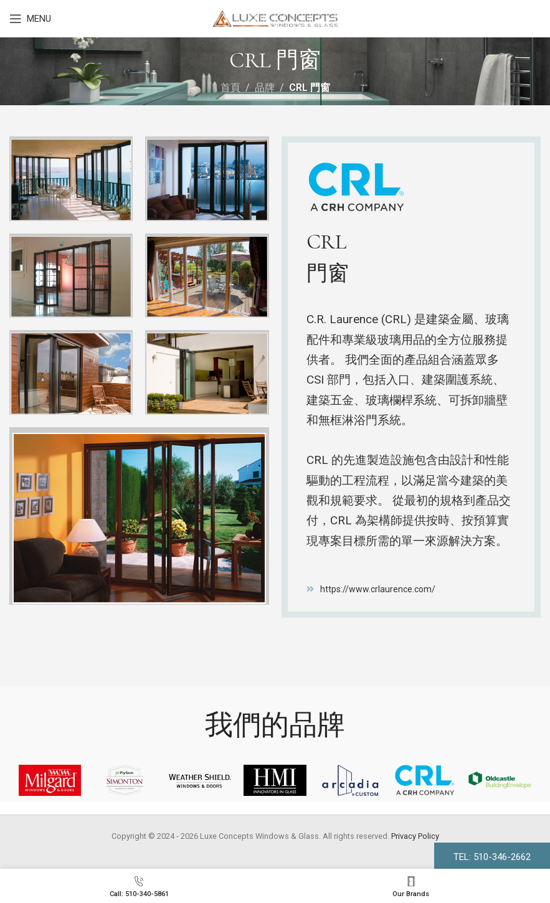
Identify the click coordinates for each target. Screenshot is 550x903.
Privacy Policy (415, 836)
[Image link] (139, 515)
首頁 (230, 87)
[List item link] (411, 589)
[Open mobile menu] (30, 18)
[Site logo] (275, 18)
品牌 (265, 87)
